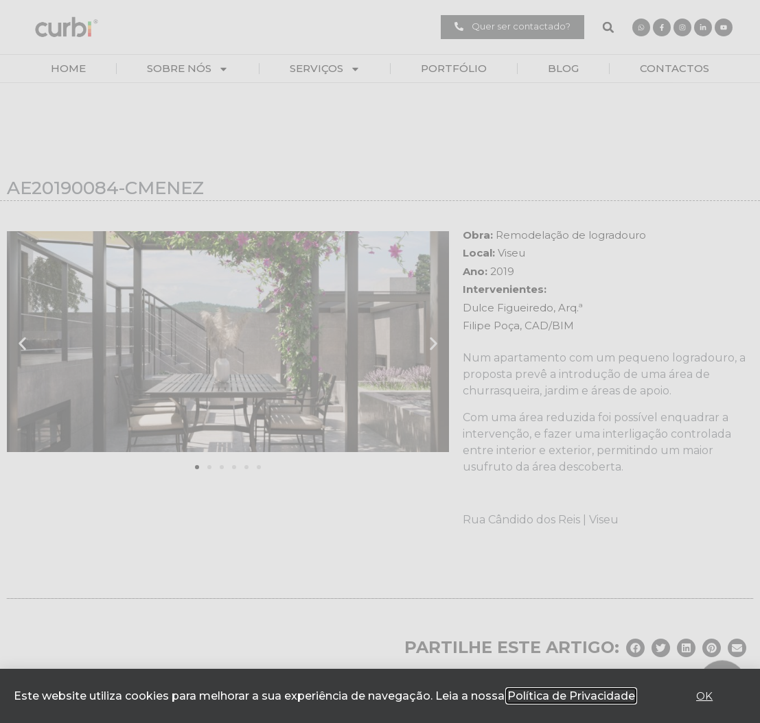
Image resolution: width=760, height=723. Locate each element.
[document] (380, 361)
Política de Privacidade (571, 695)
